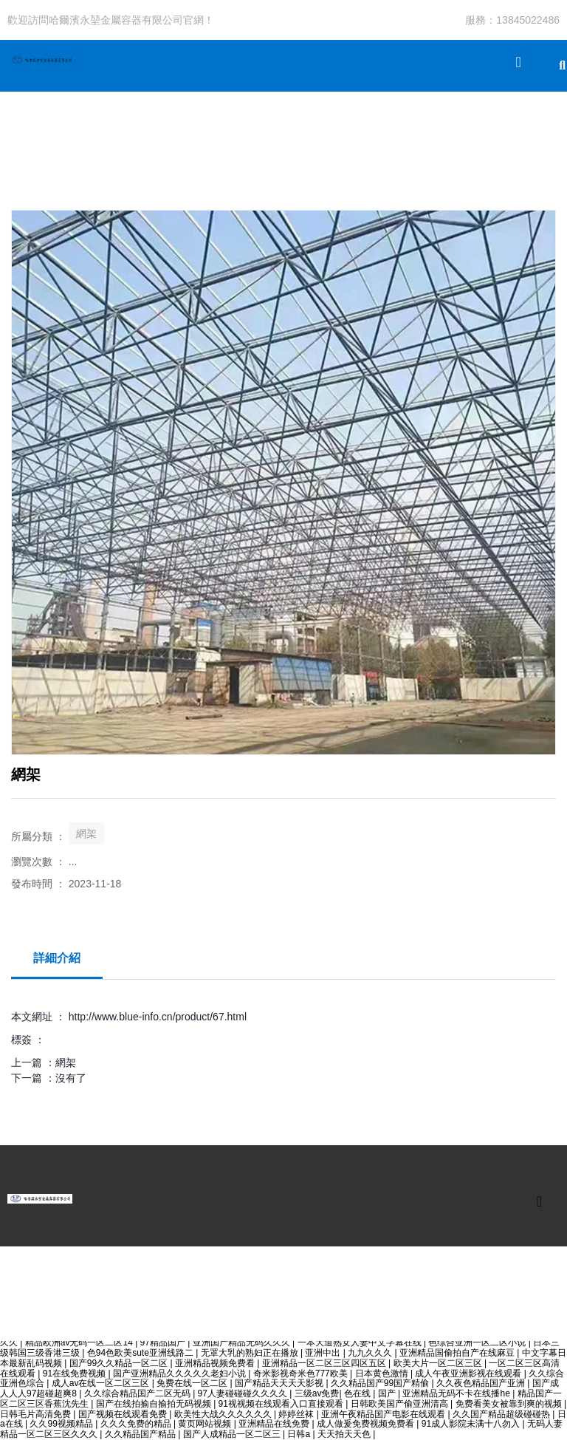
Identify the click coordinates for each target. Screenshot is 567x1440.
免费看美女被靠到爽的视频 (510, 1404)
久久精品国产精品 (141, 1434)
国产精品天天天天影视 (280, 1383)
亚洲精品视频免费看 (216, 1363)
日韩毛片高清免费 (36, 1414)
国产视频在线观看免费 (123, 1414)
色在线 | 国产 (371, 1393)
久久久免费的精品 (136, 1424)
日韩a (299, 1434)
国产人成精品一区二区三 (233, 1434)
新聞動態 (227, 138)
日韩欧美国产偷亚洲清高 (400, 1404)
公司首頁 (27, 138)
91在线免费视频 (76, 1373)
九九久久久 (371, 1353)
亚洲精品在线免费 (275, 1424)
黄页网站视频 (205, 1424)
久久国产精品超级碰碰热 (502, 1414)
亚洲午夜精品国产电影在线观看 (384, 1414)
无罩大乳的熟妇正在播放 (250, 1353)
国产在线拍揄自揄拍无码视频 (154, 1404)
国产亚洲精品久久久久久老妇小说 (180, 1373)
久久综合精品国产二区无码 (138, 1393)
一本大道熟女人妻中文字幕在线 (361, 1342)
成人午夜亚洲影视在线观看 (469, 1373)
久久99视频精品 (62, 1424)
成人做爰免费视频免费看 (366, 1424)
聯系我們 (359, 138)
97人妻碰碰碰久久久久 (244, 1393)
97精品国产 (164, 1342)
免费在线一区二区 (193, 1383)
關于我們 (293, 138)
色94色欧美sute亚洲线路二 (141, 1353)
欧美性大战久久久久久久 (224, 1414)
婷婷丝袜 (297, 1414)
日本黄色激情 (382, 1373)
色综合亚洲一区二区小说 (478, 1342)
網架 (86, 833)
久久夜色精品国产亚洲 (481, 1383)
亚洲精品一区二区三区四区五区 (325, 1363)
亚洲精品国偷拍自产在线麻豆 (458, 1353)
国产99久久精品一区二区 (120, 1363)
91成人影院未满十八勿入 (472, 1424)
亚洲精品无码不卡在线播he (457, 1393)
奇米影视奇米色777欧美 (301, 1373)
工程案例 (160, 138)
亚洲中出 (324, 1353)
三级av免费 (317, 1393)
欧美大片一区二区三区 (439, 1363)
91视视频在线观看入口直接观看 (282, 1404)
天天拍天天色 (345, 1434)
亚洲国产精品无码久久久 (242, 1342)
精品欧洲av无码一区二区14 (80, 1342)
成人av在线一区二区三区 (102, 1383)
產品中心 (94, 138)
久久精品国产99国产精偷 (381, 1383)
